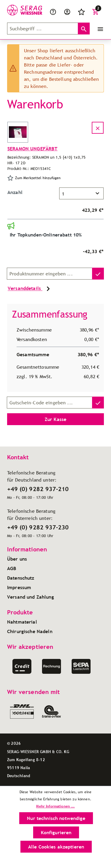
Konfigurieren (56, 832)
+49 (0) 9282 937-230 (38, 527)
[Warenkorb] (96, 11)
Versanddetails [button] (30, 289)
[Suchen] (84, 28)
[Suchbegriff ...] (42, 28)
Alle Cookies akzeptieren (56, 846)
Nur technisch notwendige (56, 818)
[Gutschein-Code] (49, 402)
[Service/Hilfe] (54, 11)
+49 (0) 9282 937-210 (38, 489)
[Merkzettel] (81, 11)
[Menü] (99, 28)
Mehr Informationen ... (55, 806)
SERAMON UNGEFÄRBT (32, 148)
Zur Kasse (55, 419)
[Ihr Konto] (67, 11)
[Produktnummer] (49, 274)
